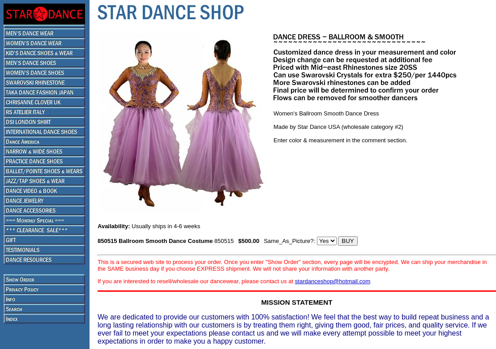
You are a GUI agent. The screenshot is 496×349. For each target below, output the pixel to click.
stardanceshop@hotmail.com (333, 281)
